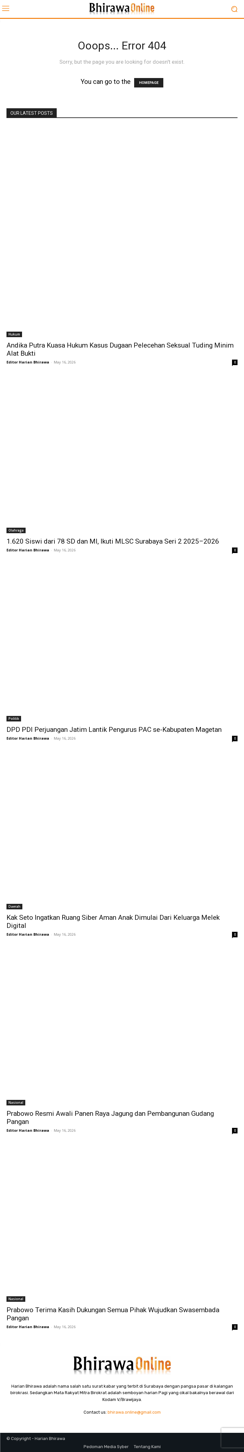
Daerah (14, 906)
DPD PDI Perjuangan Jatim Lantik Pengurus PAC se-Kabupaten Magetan (114, 729)
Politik (13, 718)
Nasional (15, 1102)
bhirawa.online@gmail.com (134, 1412)
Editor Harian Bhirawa (27, 362)
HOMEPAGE (148, 83)
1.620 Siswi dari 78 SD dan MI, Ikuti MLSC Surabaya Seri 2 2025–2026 (112, 541)
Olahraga (16, 530)
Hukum (14, 334)
